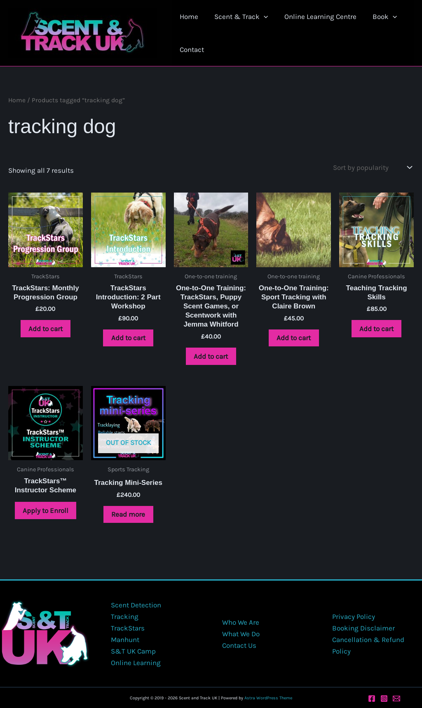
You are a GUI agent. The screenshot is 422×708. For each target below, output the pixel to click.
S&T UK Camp (133, 651)
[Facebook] (371, 698)
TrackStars (128, 628)
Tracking (124, 616)
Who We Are (239, 622)
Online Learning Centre (315, 16)
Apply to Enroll (45, 510)
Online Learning (136, 663)
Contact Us (238, 645)
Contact (191, 49)
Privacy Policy (353, 616)
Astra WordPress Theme (268, 698)
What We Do (240, 634)
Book (377, 16)
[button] (261, 16)
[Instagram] (384, 698)
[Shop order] (371, 167)
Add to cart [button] (45, 329)
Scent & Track (238, 16)
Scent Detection (136, 605)
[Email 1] (396, 698)
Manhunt (125, 639)
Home (188, 16)
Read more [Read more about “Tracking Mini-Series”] (128, 514)
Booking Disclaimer (363, 628)
